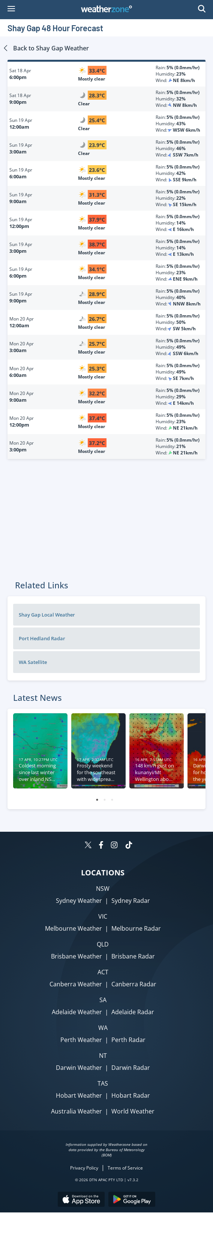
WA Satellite (33, 662)
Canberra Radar (133, 984)
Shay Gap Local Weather (47, 614)
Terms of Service (125, 1168)
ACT (103, 972)
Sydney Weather (79, 900)
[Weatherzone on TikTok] (128, 845)
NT (103, 1055)
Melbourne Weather (73, 928)
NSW (103, 888)
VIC (102, 916)
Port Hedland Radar (42, 638)
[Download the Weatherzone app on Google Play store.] (131, 1200)
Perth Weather (81, 1040)
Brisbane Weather (76, 956)
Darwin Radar (130, 1067)
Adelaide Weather (77, 1012)
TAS (103, 1083)
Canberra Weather (76, 984)
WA (103, 1028)
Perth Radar (128, 1040)
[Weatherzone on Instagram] (114, 845)
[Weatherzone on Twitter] (88, 845)
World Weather (132, 1111)
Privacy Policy (84, 1168)
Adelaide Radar (132, 1012)
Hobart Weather (79, 1095)
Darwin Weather (79, 1067)
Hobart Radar (130, 1095)
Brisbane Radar (133, 956)
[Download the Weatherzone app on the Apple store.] (81, 1200)
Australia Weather (76, 1111)
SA (102, 1000)
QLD (103, 944)
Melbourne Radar (136, 928)
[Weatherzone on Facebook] (101, 845)
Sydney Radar (130, 900)
